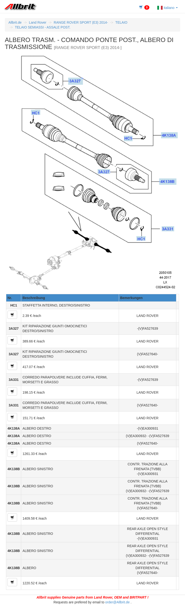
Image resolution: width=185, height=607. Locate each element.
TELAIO (121, 22)
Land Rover (37, 22)
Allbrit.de (14, 22)
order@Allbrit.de (117, 602)
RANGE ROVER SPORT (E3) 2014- (81, 22)
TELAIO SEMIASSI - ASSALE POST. (42, 27)
